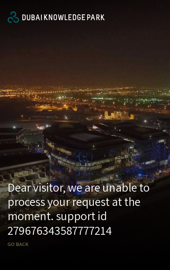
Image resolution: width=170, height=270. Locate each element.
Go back (18, 244)
